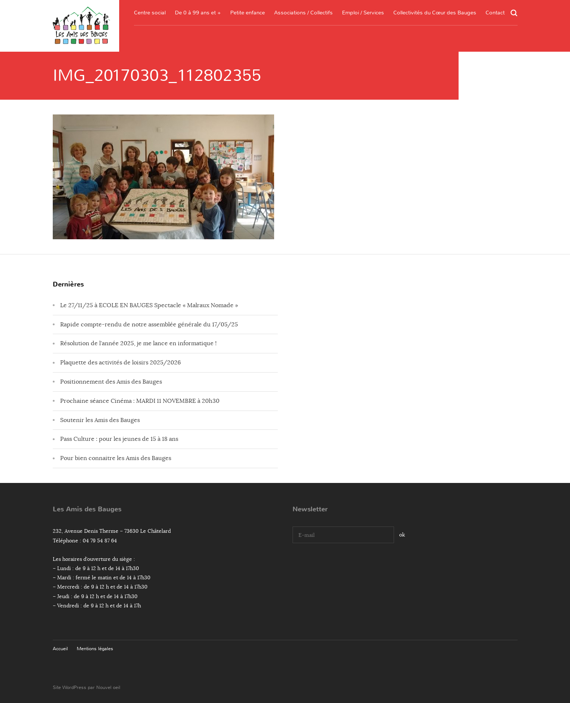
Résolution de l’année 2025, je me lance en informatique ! (138, 343)
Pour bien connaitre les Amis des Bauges (115, 458)
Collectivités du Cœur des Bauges (434, 12)
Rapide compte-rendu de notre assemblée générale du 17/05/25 (149, 324)
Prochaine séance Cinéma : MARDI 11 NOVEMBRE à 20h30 (140, 401)
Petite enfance (247, 12)
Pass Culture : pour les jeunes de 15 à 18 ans (119, 439)
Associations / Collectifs (303, 12)
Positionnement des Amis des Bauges (111, 381)
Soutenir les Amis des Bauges (100, 420)
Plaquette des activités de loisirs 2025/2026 (120, 362)
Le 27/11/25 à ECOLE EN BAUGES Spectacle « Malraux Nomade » (149, 305)
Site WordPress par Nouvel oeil (86, 687)
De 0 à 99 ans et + (198, 12)
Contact (495, 12)
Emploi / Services (363, 12)
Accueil (60, 648)
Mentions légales (95, 648)
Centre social (150, 12)
